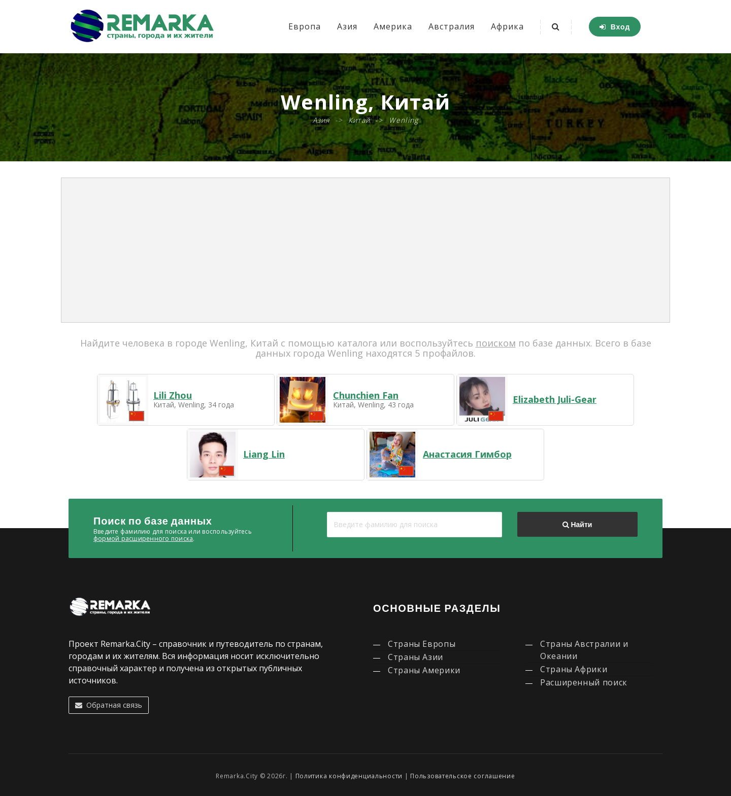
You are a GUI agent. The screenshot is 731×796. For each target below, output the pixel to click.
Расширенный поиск (583, 682)
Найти (577, 525)
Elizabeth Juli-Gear (554, 399)
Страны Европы (421, 643)
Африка (507, 26)
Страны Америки (424, 670)
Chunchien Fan (365, 395)
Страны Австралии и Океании (584, 650)
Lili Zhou (172, 395)
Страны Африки (573, 669)
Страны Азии (415, 657)
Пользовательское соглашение (462, 776)
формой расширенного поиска (143, 538)
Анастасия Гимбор (467, 454)
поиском (496, 343)
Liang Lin (264, 454)
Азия (347, 26)
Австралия (451, 26)
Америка (393, 26)
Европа (304, 26)
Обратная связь (108, 705)
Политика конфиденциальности (349, 776)
